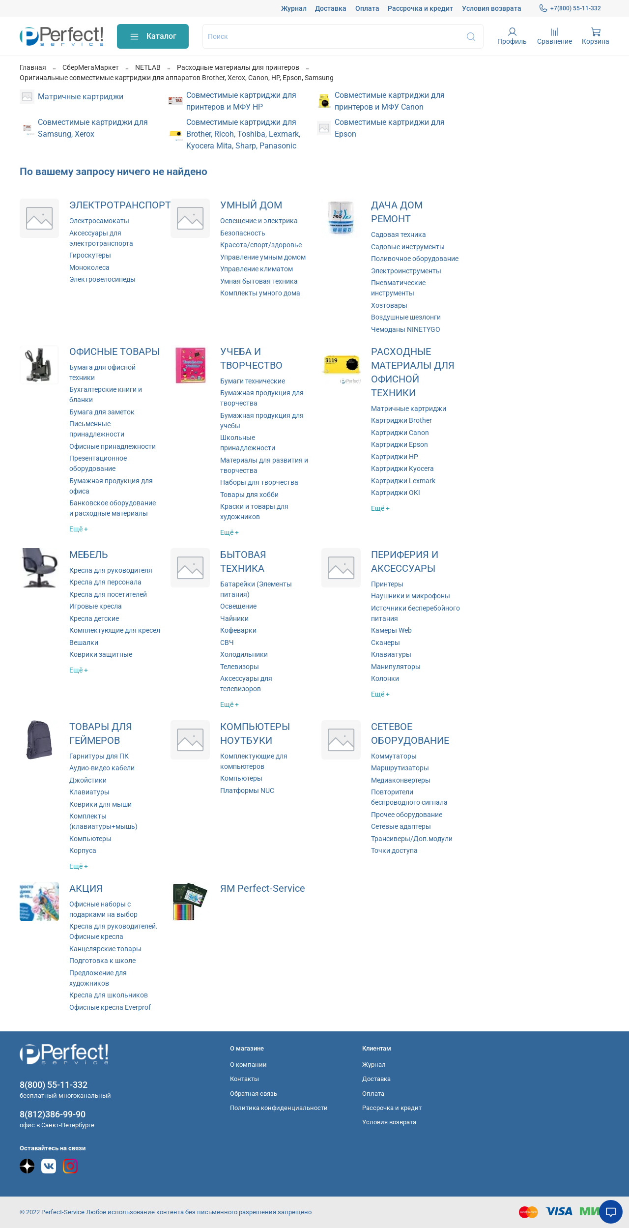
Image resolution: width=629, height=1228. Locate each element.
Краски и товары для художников (254, 511)
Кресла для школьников (108, 995)
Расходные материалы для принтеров (238, 67)
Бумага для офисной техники (102, 372)
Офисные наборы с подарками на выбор (103, 909)
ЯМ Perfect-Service (262, 888)
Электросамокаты (99, 221)
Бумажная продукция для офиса (111, 486)
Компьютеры (90, 839)
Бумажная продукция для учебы (262, 420)
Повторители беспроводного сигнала (409, 797)
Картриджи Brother (401, 420)
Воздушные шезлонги (406, 317)
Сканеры (385, 642)
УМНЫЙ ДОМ (251, 205)
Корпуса (82, 850)
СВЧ (227, 642)
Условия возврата (491, 8)
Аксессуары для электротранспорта (101, 238)
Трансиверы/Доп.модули (412, 839)
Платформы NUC (247, 790)
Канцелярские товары (105, 949)
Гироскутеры (90, 255)
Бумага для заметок (102, 412)
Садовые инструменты (408, 247)
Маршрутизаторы (400, 768)
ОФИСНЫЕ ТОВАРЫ (114, 351)
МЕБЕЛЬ (88, 554)
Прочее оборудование (406, 815)
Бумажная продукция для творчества (262, 398)
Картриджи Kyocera (402, 468)
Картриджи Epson (399, 444)
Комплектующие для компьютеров (253, 761)
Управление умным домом (263, 257)
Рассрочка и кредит (420, 8)
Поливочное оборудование (414, 259)
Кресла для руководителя (110, 570)
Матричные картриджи (408, 408)
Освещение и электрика (259, 221)
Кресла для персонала (105, 582)
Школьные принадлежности (247, 443)
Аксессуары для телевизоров (246, 683)
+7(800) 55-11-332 (570, 8)
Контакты (244, 1078)
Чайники (234, 618)
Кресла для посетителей (108, 594)
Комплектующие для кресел (114, 630)
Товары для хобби (249, 494)
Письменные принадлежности (96, 429)
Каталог (152, 36)
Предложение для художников (98, 978)
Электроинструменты (406, 271)
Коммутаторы (394, 756)
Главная (33, 67)
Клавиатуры (391, 654)
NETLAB (148, 67)
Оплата (367, 8)
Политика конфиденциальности (279, 1107)
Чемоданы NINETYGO (405, 329)
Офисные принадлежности (112, 446)
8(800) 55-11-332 (53, 1085)
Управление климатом (256, 269)
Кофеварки (238, 630)
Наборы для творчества (259, 482)
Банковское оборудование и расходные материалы (112, 508)
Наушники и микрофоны (410, 596)
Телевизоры (239, 667)
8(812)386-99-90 (53, 1114)
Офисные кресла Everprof (110, 1007)
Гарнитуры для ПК (99, 756)
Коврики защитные (100, 654)
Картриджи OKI (395, 493)
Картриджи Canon (400, 433)
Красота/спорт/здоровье (261, 245)
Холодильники (244, 654)
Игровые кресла (95, 606)
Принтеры (387, 584)
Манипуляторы (396, 667)
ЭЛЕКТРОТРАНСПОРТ (120, 205)
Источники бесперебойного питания (415, 613)
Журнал (294, 8)
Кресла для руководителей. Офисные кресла (113, 931)
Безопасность (242, 233)
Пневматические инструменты (398, 288)
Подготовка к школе (102, 961)
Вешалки (83, 642)
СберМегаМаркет (90, 67)
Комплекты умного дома (260, 293)
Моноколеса (89, 267)
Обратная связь (253, 1093)
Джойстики (88, 780)
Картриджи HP (394, 457)
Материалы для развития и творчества (264, 465)
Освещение (238, 606)
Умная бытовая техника (259, 281)
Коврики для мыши (100, 804)
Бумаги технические (252, 381)
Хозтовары (389, 305)
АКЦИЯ (86, 888)
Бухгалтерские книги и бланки (105, 394)
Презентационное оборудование (98, 463)
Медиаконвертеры (400, 780)
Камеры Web (391, 630)
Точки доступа (394, 850)
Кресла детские (94, 618)
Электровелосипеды (102, 279)
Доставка (330, 8)
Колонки (385, 678)
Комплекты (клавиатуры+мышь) (103, 821)
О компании (248, 1064)
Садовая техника (398, 234)
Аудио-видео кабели (102, 768)
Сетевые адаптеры (401, 826)
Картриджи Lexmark (403, 481)
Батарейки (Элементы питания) (256, 589)
